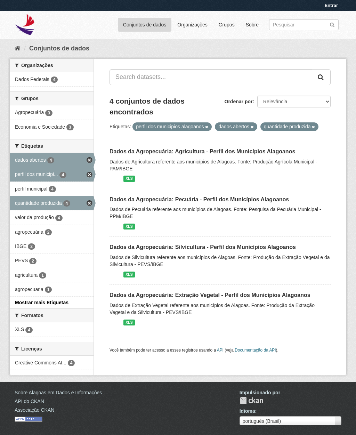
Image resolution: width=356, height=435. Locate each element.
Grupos (227, 24)
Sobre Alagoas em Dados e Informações (58, 392)
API (220, 350)
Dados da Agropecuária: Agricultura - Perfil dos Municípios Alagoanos (202, 151)
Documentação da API (255, 350)
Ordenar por (239, 101)
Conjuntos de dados (145, 24)
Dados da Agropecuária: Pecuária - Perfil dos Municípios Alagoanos (199, 199)
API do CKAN (29, 401)
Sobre (252, 24)
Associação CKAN (34, 410)
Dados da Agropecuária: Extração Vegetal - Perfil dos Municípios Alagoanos (210, 295)
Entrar (331, 5)
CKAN (251, 400)
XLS (129, 179)
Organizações (192, 24)
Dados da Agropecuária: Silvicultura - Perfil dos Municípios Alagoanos (203, 247)
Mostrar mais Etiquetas (41, 302)
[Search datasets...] (211, 77)
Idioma (247, 411)
